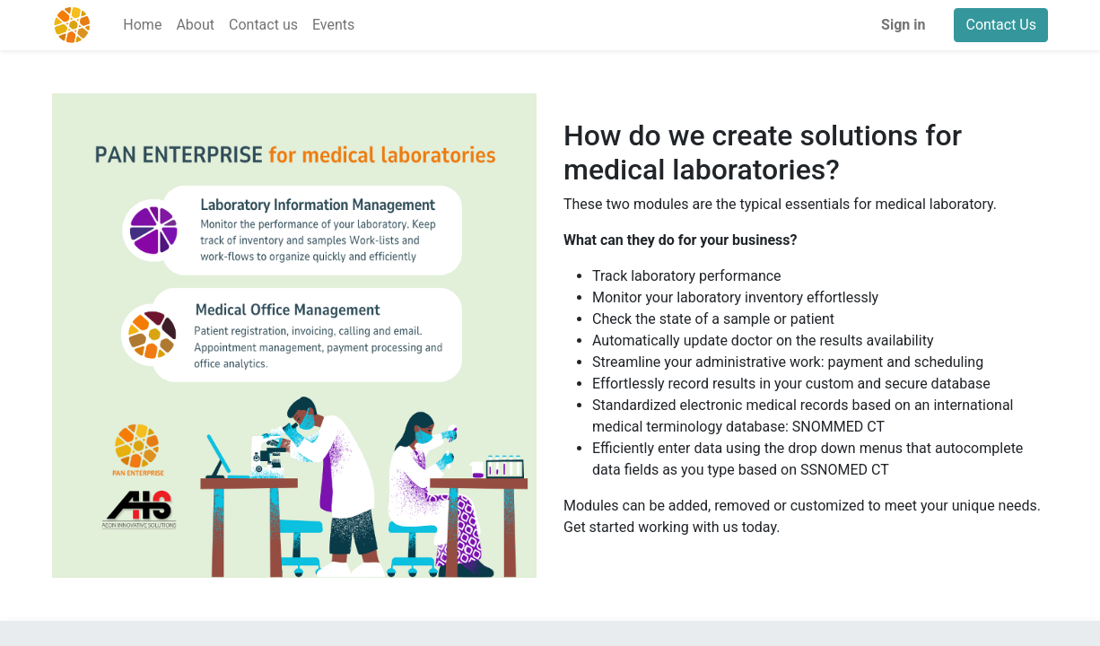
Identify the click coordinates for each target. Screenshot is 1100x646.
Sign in (903, 24)
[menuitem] (142, 25)
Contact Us (1000, 24)
